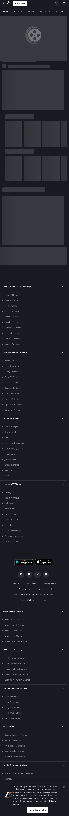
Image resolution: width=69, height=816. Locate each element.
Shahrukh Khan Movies (14, 751)
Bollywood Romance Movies (16, 641)
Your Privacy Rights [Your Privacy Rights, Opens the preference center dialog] (37, 810)
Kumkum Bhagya (12, 498)
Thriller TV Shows (12, 399)
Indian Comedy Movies (14, 625)
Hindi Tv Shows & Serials (15, 658)
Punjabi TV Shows (12, 322)
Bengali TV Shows (12, 316)
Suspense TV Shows (13, 410)
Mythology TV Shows (13, 404)
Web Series (45, 11)
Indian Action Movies (13, 630)
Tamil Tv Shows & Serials (15, 663)
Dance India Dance (13, 530)
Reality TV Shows (12, 360)
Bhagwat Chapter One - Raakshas (19, 773)
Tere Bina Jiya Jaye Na (14, 448)
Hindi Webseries (12, 696)
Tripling (8, 492)
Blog (44, 600)
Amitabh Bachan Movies (15, 746)
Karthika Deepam (12, 541)
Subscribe (20, 3)
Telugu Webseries (12, 707)
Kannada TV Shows (13, 338)
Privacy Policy (50, 583)
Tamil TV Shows (11, 295)
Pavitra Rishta (10, 514)
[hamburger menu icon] (64, 3)
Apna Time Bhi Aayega (14, 443)
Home (5, 11)
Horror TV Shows (12, 382)
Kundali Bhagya (11, 426)
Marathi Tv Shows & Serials (16, 674)
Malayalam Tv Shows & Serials (18, 680)
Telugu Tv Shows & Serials (16, 669)
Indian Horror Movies (14, 619)
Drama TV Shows (12, 393)
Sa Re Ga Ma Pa (11, 519)
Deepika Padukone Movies (16, 735)
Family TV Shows (12, 371)
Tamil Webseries (12, 702)
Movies (31, 11)
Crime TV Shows (11, 377)
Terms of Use (24, 589)
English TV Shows (12, 300)
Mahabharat (10, 503)
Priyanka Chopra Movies (15, 756)
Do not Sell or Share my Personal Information (33, 594)
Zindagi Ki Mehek (12, 465)
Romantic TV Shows (13, 388)
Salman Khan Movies (13, 740)
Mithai (7, 437)
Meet (7, 476)
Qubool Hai (9, 525)
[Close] (64, 786)
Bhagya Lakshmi (12, 432)
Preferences (42, 589)
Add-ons (59, 11)
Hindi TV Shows (11, 306)
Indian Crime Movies (13, 636)
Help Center (31, 583)
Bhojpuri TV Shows (12, 333)
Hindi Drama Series (13, 713)
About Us (15, 583)
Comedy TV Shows (12, 366)
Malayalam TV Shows (14, 327)
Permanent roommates (14, 536)
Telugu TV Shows (12, 311)
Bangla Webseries (12, 718)
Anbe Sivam (10, 454)
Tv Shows (18, 11)
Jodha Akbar (10, 509)
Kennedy (8, 779)
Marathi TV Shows (12, 344)
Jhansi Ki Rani (10, 459)
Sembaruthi (10, 470)
